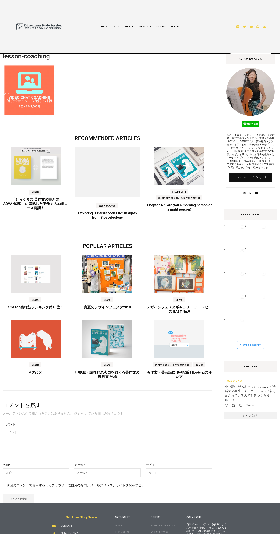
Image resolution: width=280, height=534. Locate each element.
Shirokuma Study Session (82, 517)
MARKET (175, 26)
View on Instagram (250, 344)
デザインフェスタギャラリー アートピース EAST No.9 (179, 309)
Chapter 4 (179, 192)
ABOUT (115, 26)
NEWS (35, 192)
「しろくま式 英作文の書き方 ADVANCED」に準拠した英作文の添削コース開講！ (35, 203)
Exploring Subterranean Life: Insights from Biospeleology (107, 215)
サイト (151, 465)
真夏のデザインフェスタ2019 (107, 307)
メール (79, 465)
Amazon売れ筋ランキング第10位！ (35, 307)
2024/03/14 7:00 (233, 381)
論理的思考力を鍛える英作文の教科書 (179, 198)
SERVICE (129, 26)
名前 (7, 465)
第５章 (199, 365)
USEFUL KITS (145, 26)
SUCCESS (161, 26)
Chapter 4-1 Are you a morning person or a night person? (179, 207)
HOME (104, 26)
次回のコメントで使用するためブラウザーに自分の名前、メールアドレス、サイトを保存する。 (76, 485)
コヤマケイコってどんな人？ (250, 177)
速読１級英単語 (107, 206)
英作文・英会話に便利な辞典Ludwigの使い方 (179, 374)
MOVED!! (35, 372)
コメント (9, 424)
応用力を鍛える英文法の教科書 (172, 365)
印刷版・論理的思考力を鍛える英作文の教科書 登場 (107, 374)
